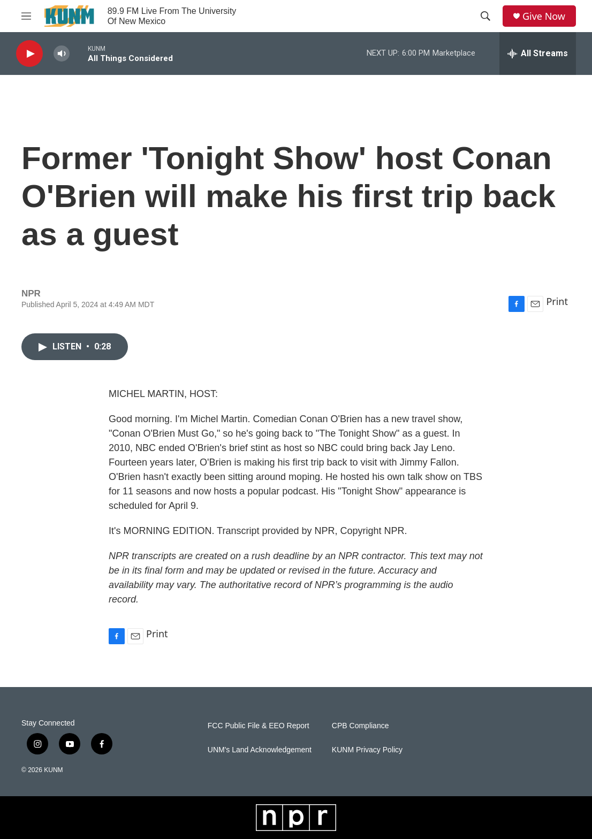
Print (557, 301)
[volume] (61, 54)
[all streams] (537, 53)
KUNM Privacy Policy (367, 750)
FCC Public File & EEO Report (258, 726)
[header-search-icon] (485, 16)
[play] (29, 54)
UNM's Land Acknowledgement (260, 750)
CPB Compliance (360, 726)
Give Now (543, 16)
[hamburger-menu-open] (26, 16)
